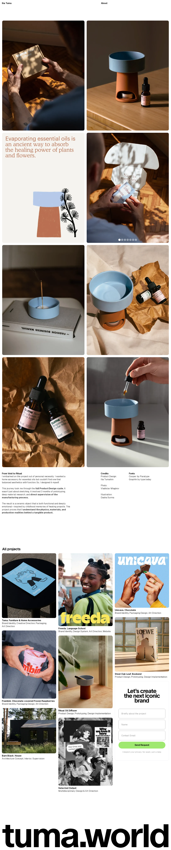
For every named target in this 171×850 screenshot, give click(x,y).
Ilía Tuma (6, 3)
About (104, 3)
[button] (92, 188)
